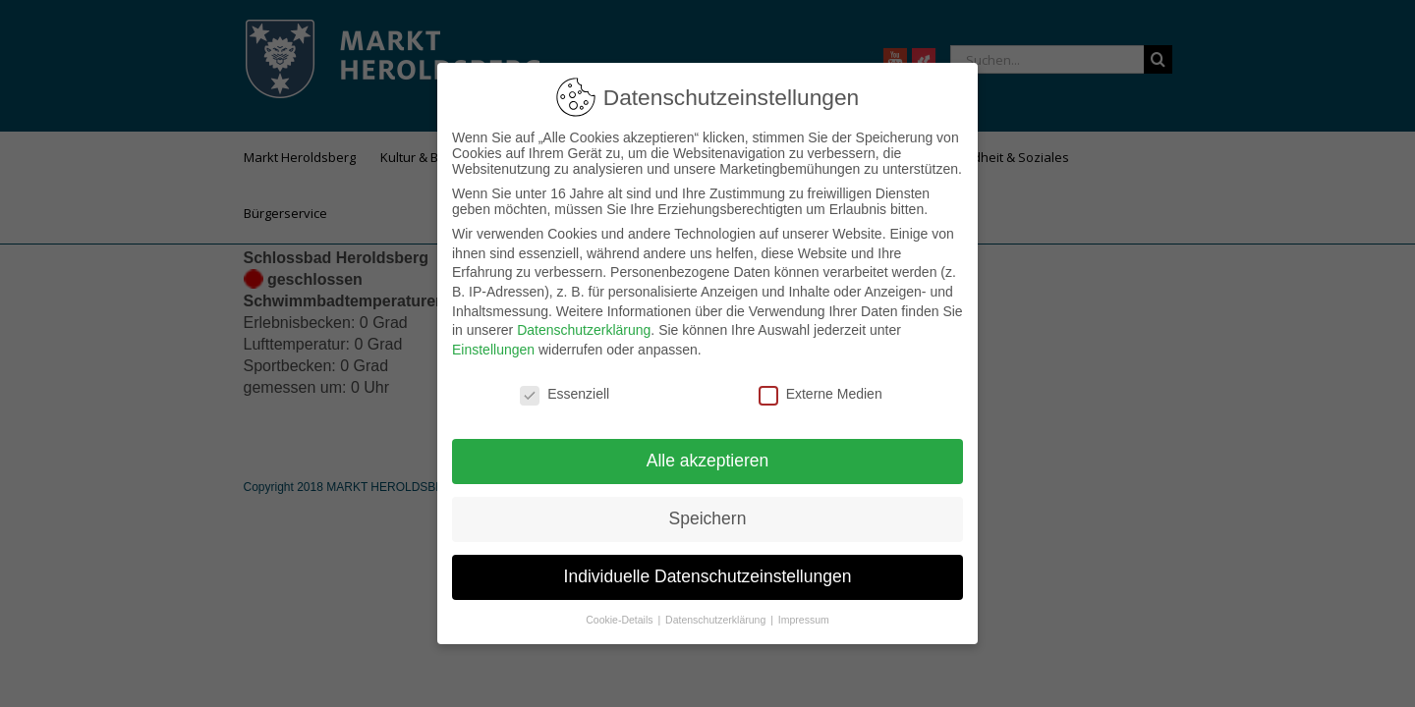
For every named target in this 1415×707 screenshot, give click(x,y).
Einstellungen (493, 349)
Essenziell (564, 394)
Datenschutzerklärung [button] (716, 619)
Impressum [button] (803, 619)
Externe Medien (820, 394)
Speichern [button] (708, 518)
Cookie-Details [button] (620, 619)
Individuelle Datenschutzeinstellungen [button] (708, 576)
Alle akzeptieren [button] (708, 460)
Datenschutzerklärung (584, 330)
